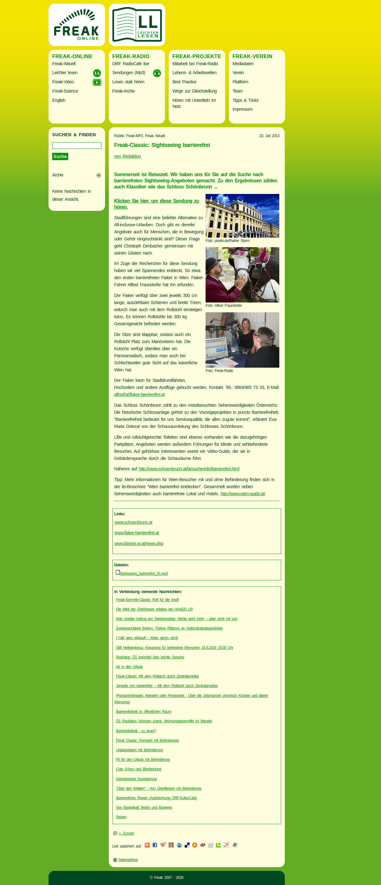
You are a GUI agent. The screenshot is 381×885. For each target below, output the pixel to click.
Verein (238, 72)
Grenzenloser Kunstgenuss (136, 779)
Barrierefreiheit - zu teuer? (136, 731)
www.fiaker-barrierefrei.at (137, 532)
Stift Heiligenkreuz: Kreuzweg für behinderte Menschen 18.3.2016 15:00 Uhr (174, 648)
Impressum (243, 109)
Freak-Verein (253, 56)
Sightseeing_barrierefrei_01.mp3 (144, 573)
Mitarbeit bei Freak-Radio (195, 63)
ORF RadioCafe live (130, 63)
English (58, 100)
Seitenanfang (128, 860)
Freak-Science (65, 91)
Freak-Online (72, 56)
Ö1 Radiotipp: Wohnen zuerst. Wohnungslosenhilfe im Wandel (164, 721)
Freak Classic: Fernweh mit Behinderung (147, 740)
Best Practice (184, 81)
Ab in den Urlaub (129, 667)
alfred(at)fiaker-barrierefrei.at (139, 394)
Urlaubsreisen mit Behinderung (139, 750)
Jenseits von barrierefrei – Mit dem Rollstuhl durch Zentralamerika (167, 686)
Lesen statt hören (128, 81)
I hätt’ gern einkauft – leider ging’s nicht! (147, 638)
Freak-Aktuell (63, 63)
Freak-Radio (131, 56)
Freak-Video (63, 81)
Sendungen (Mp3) (128, 72)
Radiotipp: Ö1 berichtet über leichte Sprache (150, 657)
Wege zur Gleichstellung (194, 91)
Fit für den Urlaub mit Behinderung (143, 759)
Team (237, 91)
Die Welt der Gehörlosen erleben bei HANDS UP (154, 609)
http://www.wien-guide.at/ (243, 493)
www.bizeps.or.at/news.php (139, 543)
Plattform (240, 81)
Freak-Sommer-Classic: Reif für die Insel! (147, 600)
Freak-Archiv (123, 91)
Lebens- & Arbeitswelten (194, 72)
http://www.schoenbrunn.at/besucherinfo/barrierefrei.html (189, 468)
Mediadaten (243, 63)
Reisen (121, 817)
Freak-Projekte (196, 56)
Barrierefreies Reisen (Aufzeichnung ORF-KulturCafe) (156, 798)
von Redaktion (127, 156)
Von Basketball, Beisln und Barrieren (144, 807)
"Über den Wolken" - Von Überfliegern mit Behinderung (158, 788)
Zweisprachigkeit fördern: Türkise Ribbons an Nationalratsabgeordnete (169, 628)
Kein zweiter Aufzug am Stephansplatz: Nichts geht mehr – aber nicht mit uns (176, 619)
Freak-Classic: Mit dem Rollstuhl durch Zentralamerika (157, 676)
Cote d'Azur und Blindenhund (138, 769)
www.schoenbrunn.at (133, 522)
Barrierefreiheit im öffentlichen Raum (143, 711)
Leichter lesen (64, 72)
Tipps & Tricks (246, 100)
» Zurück (126, 833)
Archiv (57, 174)
